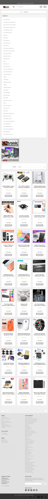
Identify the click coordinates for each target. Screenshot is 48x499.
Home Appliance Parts (7, 134)
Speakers (5, 35)
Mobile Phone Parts (7, 116)
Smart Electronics (6, 43)
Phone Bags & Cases (7, 118)
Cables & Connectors (7, 100)
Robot (4, 61)
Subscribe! (44, 484)
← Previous (5, 410)
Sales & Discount (5, 442)
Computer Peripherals (7, 71)
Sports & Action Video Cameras (9, 24)
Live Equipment (6, 40)
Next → (44, 410)
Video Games (6, 45)
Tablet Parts (5, 79)
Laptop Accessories (7, 87)
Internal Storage (6, 95)
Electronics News (5, 443)
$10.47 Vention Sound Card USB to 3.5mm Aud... (28, 1)
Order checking (24, 3)
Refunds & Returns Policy (6, 423)
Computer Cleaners (7, 74)
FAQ (2, 420)
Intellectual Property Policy (7, 427)
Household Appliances (7, 126)
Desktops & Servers (7, 105)
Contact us (19, 3)
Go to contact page (5, 486)
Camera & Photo (6, 19)
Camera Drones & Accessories (9, 22)
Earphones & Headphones (8, 48)
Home (21, 11)
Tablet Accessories (7, 82)
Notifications (4, 440)
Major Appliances (6, 131)
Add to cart (8, 195)
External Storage (6, 92)
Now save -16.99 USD (15, 1)
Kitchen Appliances (7, 123)
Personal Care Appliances (8, 129)
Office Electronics (6, 66)
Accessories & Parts (7, 53)
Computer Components (8, 69)
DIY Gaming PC (6, 108)
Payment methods (5, 422)
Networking (5, 97)
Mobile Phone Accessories (8, 113)
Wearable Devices (6, 56)
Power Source (6, 63)
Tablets (4, 76)
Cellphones (5, 110)
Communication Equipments (9, 121)
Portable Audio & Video (7, 30)
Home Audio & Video (7, 32)
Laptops (5, 84)
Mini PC (4, 103)
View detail (8, 193)
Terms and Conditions (6, 419)
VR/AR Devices (6, 58)
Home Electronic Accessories (9, 50)
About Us (3, 424)
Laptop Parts (5, 89)
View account (31, 3)
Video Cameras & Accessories (9, 27)
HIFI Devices (5, 37)
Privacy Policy (4, 418)
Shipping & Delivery (5, 425)
